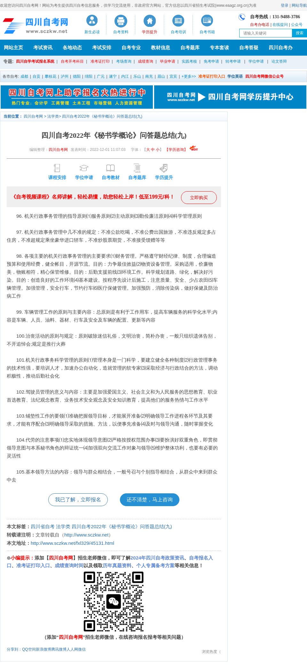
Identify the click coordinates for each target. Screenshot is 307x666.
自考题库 (190, 47)
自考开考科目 (72, 61)
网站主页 (13, 47)
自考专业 (131, 47)
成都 (24, 76)
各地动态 (72, 47)
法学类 (53, 116)
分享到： (14, 649)
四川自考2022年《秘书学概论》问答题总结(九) (102, 116)
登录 (284, 5)
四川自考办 (281, 47)
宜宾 (173, 76)
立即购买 (199, 197)
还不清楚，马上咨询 (150, 499)
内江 (125, 76)
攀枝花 (50, 76)
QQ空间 (29, 649)
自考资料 (121, 32)
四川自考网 (33, 116)
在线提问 (280, 24)
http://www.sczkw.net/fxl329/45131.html (72, 543)
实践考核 (189, 61)
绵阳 (88, 76)
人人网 (72, 649)
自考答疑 (248, 47)
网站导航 (299, 5)
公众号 (297, 24)
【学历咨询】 (181, 149)
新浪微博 (43, 649)
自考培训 (178, 32)
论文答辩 (279, 61)
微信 (82, 649)
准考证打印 (100, 61)
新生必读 (92, 32)
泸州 (64, 76)
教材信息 (160, 47)
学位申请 (256, 61)
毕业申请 (167, 61)
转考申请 (233, 61)
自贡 (36, 76)
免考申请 (211, 61)
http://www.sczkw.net (86, 534)
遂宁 (113, 76)
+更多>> (189, 76)
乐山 (137, 76)
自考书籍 (207, 32)
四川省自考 (43, 526)
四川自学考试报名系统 (35, 61)
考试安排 (101, 47)
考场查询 (123, 61)
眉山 (161, 76)
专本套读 (219, 47)
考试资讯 (42, 47)
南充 (149, 76)
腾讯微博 (59, 649)
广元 (101, 76)
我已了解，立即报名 (78, 499)
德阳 (77, 76)
